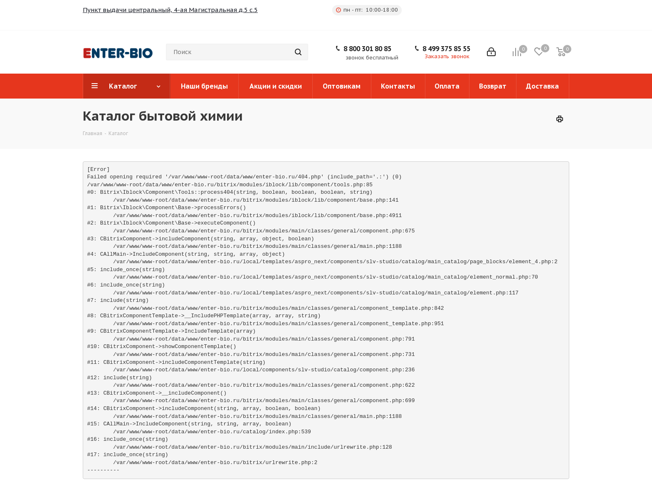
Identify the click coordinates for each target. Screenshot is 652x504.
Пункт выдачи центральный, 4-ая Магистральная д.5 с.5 (170, 10)
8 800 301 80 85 (367, 48)
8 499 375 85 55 (446, 48)
